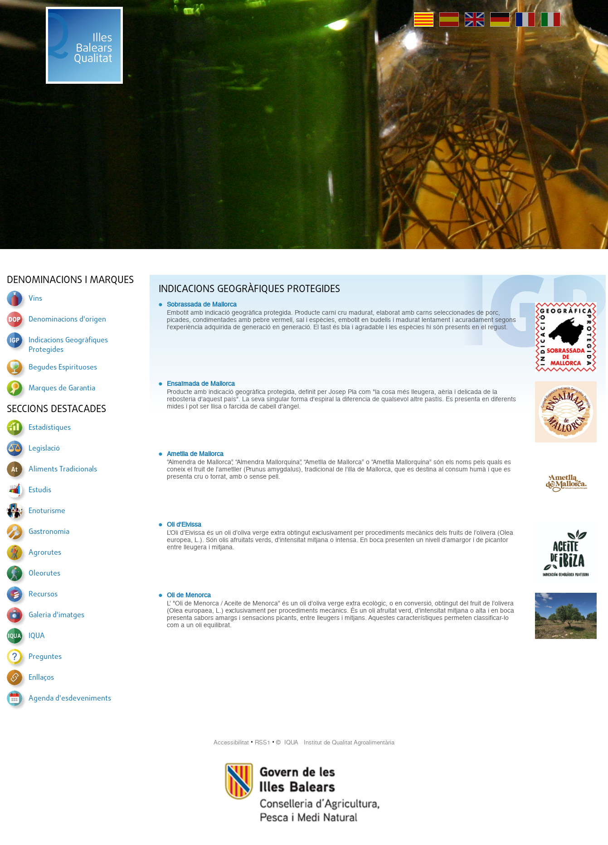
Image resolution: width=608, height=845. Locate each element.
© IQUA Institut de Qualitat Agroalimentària (335, 742)
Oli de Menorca (189, 595)
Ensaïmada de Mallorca (201, 383)
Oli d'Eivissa (184, 524)
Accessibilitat (231, 742)
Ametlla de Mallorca (195, 453)
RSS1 (262, 742)
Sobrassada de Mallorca (202, 304)
